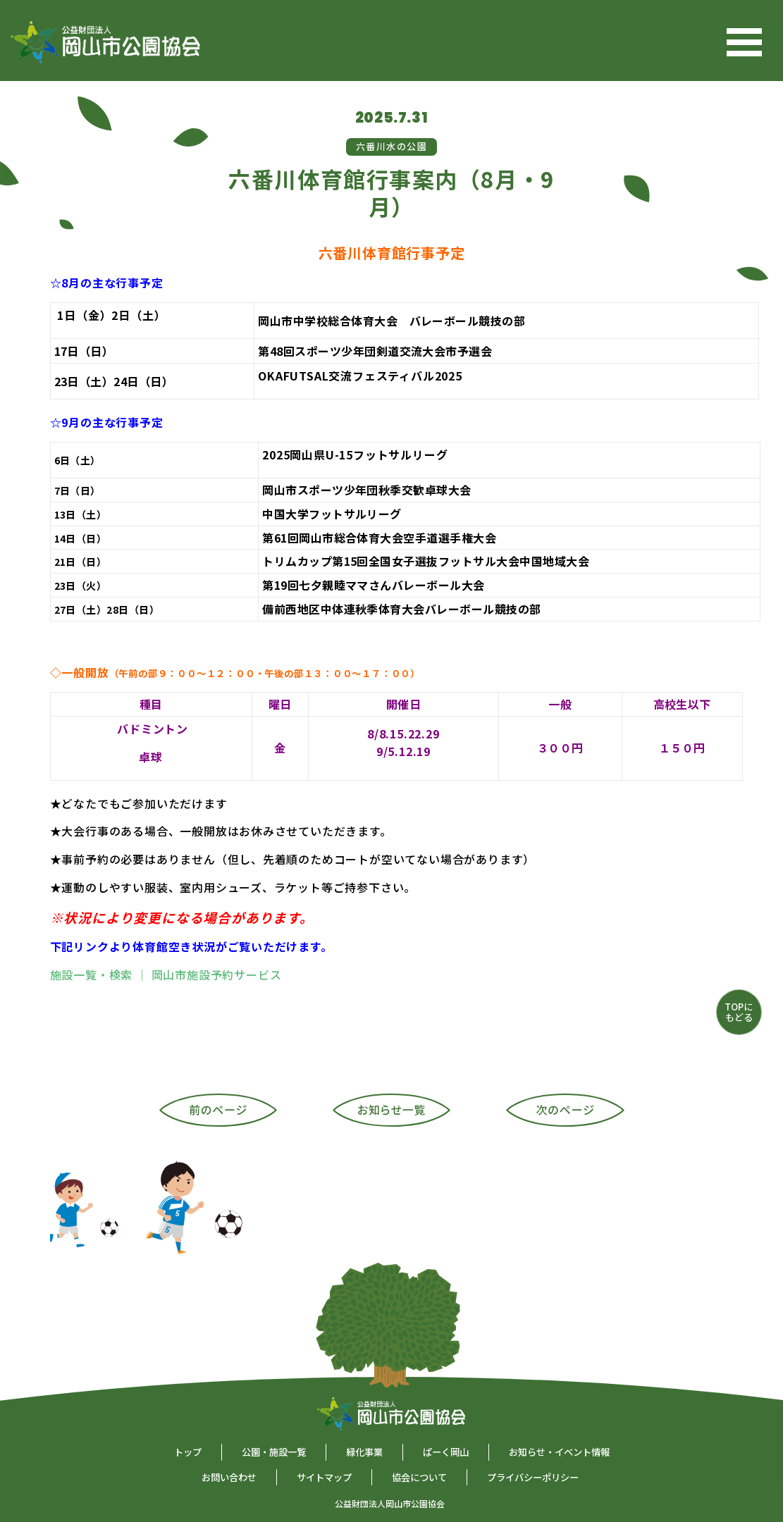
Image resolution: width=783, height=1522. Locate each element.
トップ (188, 1452)
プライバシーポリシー (533, 1477)
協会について (419, 1477)
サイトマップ (324, 1477)
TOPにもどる (739, 1011)
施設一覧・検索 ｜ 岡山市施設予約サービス (166, 974)
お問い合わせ (229, 1477)
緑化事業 (364, 1452)
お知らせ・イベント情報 (559, 1452)
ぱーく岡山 (446, 1452)
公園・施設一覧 (274, 1452)
